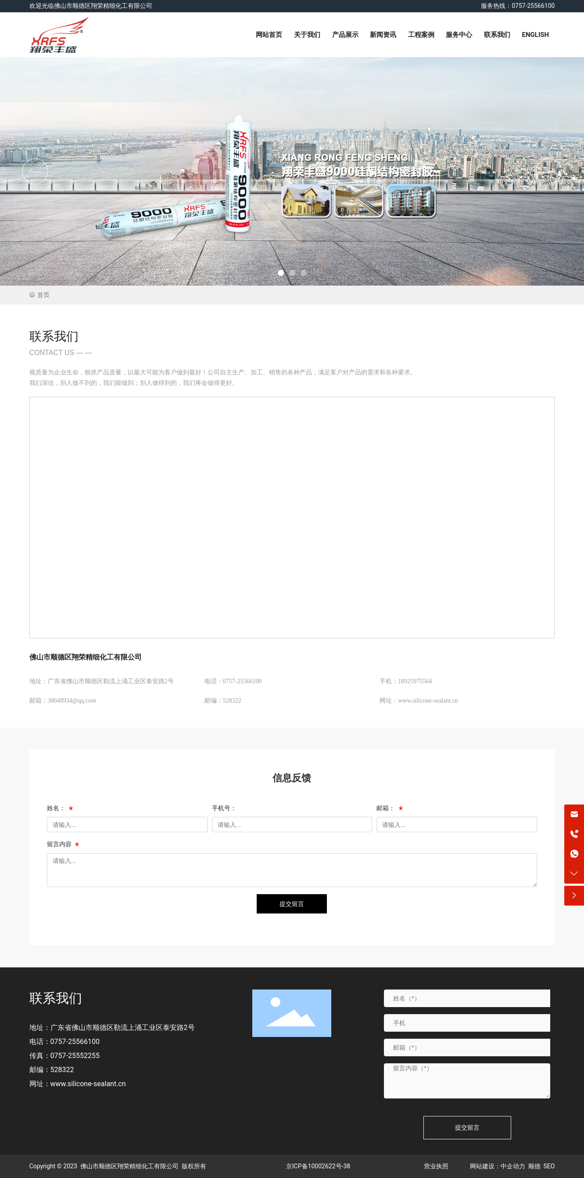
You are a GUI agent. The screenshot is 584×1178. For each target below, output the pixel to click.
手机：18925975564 (406, 681)
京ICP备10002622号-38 (318, 1166)
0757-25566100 (75, 1041)
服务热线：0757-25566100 (518, 5)
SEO (549, 1166)
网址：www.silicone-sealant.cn (419, 700)
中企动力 (513, 1166)
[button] (549, 171)
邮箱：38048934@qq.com (63, 700)
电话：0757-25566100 (233, 681)
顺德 (534, 1166)
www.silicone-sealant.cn (88, 1084)
